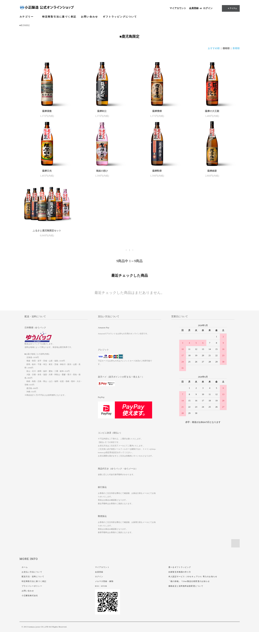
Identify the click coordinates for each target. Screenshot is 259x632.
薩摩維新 (212, 171)
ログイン (208, 8)
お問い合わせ (89, 16)
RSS (97, 586)
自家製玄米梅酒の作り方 (179, 572)
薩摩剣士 (102, 111)
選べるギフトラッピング (179, 567)
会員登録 (194, 8)
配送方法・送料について (33, 576)
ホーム (25, 567)
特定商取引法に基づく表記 (59, 16)
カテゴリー (28, 16)
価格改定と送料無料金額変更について (185, 586)
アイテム (230, 8)
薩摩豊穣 (157, 111)
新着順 (236, 48)
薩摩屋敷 (47, 111)
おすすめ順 (214, 48)
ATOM (104, 586)
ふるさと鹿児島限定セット (47, 230)
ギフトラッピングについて (120, 16)
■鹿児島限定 (24, 25)
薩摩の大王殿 (212, 111)
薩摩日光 (47, 171)
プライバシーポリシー (32, 586)
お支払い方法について (32, 572)
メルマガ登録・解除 (104, 581)
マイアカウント (178, 8)
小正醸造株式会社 (30, 595)
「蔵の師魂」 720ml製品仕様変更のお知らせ (189, 581)
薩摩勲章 (157, 171)
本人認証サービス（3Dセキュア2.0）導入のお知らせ (192, 576)
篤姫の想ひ (102, 171)
